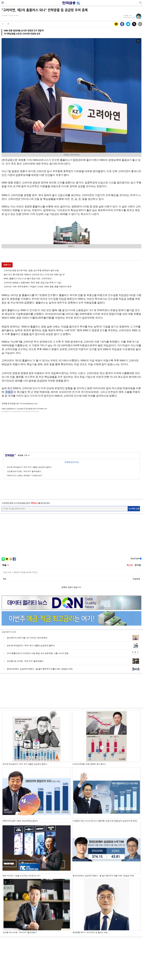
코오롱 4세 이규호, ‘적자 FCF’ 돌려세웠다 (24, 471)
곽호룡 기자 (23, 455)
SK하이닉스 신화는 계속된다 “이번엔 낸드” (25, 476)
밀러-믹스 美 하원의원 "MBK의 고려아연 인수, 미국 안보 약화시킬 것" (34, 275)
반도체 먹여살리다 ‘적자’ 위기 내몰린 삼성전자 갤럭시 (29, 467)
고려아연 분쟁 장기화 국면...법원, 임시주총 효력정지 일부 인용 (31, 270)
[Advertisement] (71, 431)
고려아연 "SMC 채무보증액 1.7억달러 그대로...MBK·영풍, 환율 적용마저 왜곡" (38, 287)
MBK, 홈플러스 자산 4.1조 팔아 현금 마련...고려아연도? (28, 278)
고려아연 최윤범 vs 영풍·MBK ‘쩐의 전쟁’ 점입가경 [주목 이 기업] (32, 283)
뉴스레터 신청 (134, 509)
